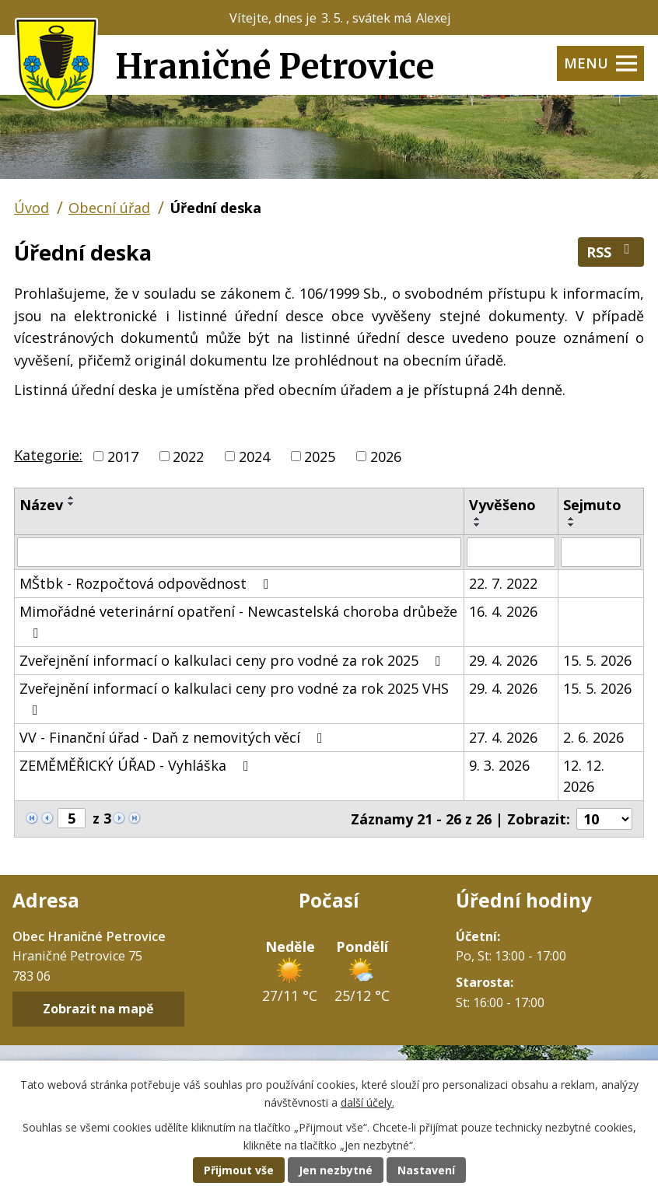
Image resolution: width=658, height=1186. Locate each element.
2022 (188, 455)
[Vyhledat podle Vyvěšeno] (511, 552)
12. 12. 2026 (583, 776)
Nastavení (426, 1170)
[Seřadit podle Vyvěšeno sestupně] (477, 525)
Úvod (31, 207)
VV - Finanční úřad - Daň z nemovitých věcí (174, 737)
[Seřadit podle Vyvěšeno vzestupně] (477, 519)
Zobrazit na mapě (98, 1009)
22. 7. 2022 (503, 583)
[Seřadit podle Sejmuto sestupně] (571, 525)
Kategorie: (48, 455)
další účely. (367, 1102)
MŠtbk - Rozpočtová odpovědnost (147, 583)
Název (41, 504)
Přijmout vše (239, 1170)
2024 (254, 455)
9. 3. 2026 (499, 765)
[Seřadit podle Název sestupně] (71, 504)
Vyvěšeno (502, 504)
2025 (319, 455)
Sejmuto (592, 504)
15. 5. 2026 (597, 660)
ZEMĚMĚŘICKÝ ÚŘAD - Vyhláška (137, 765)
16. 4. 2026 (503, 611)
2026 (385, 455)
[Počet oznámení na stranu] (604, 819)
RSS (611, 251)
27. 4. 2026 (503, 737)
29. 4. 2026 (503, 660)
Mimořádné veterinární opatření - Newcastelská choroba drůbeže (238, 621)
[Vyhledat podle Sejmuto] (601, 552)
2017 (122, 455)
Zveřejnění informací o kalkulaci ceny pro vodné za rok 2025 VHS (234, 698)
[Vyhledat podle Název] (239, 552)
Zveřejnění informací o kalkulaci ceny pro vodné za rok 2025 (233, 660)
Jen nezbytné (336, 1170)
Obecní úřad (109, 207)
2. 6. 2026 (593, 737)
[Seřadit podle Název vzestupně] (71, 498)
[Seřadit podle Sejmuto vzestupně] (571, 519)
